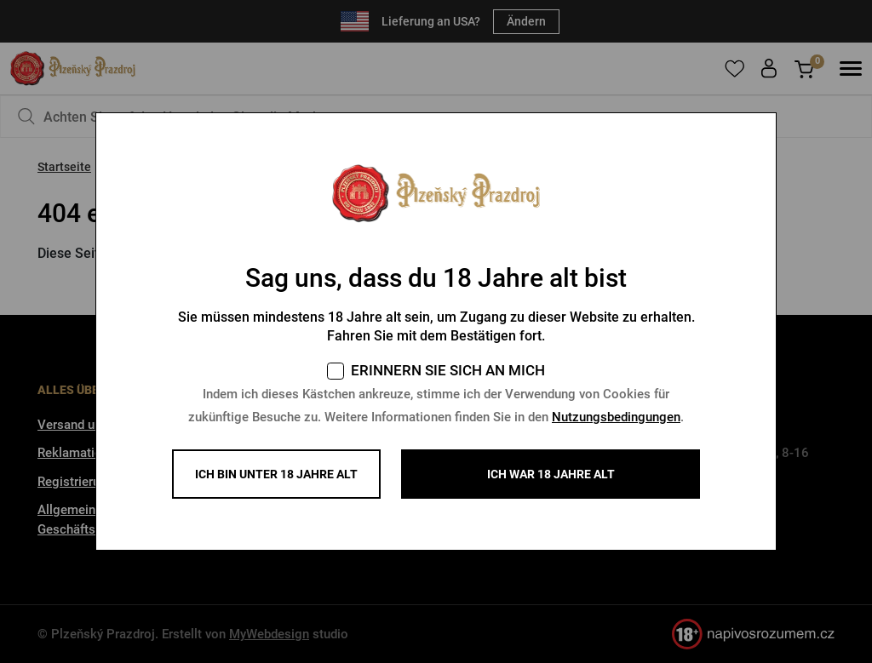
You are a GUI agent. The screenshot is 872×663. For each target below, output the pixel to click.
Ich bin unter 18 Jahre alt (276, 474)
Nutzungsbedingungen (616, 417)
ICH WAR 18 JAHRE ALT (551, 474)
